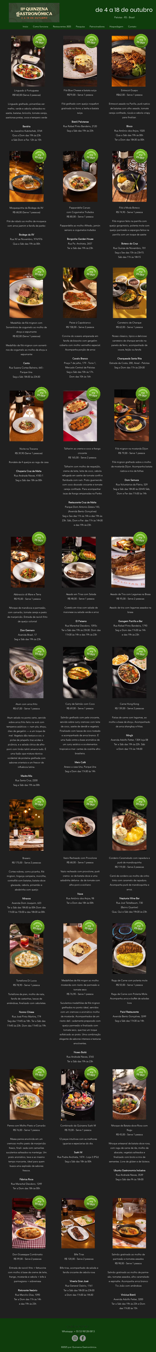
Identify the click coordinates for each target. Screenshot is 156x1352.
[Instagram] (75, 1338)
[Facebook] (83, 1338)
